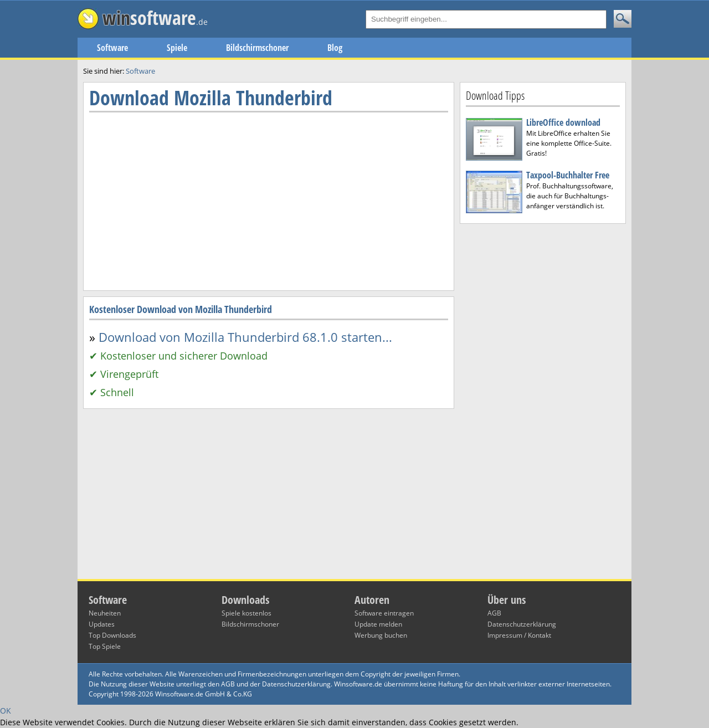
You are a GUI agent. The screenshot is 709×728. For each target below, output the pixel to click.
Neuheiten (105, 613)
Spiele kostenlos (246, 613)
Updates (102, 624)
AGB (494, 613)
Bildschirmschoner (257, 48)
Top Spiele (105, 646)
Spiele (177, 48)
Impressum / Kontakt (519, 635)
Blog (334, 48)
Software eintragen (384, 613)
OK (5, 710)
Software (112, 48)
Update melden (378, 624)
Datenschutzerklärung (521, 624)
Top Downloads (112, 635)
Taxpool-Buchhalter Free (567, 175)
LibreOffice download (563, 122)
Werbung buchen (380, 635)
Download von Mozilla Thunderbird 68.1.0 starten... (245, 337)
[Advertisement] (543, 401)
